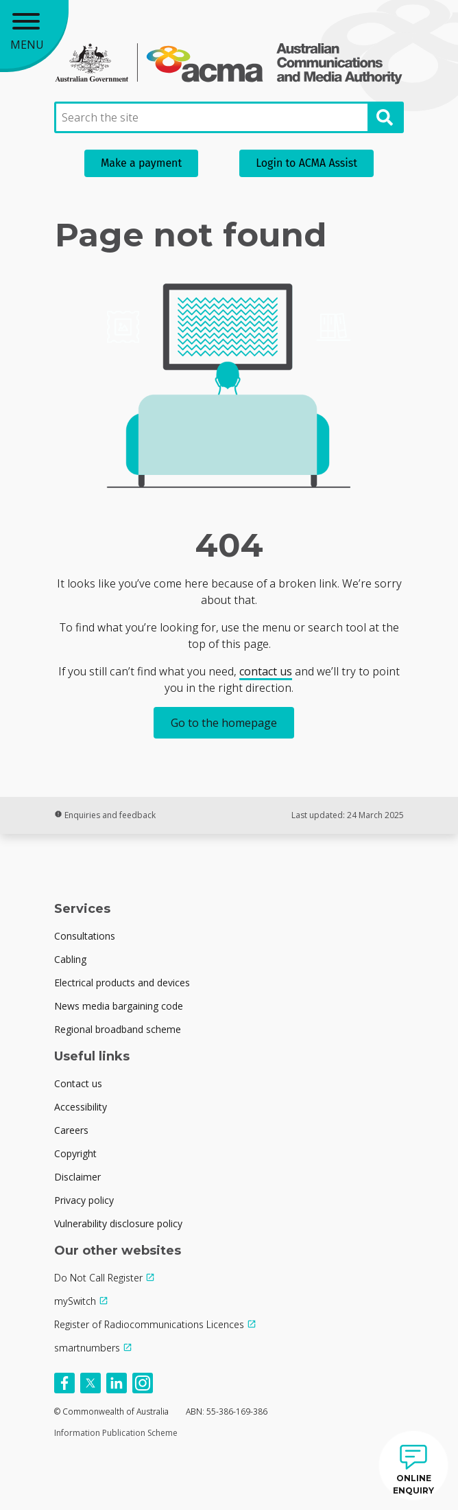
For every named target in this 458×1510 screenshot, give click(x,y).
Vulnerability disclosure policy (118, 1223)
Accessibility (80, 1106)
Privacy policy (84, 1200)
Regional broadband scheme (117, 1029)
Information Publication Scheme (116, 1433)
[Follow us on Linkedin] (116, 1383)
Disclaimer (77, 1176)
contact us (265, 671)
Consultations (84, 935)
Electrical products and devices (122, 982)
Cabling (70, 959)
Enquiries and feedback (105, 815)
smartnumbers (87, 1347)
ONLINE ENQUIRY (413, 1484)
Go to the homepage (224, 722)
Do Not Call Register (98, 1277)
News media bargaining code (118, 1005)
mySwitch (75, 1301)
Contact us (78, 1083)
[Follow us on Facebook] (64, 1383)
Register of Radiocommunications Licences (149, 1324)
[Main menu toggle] (34, 34)
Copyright (75, 1153)
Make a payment (141, 163)
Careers (71, 1130)
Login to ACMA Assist (306, 163)
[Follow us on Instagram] (142, 1383)
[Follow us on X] (90, 1383)
